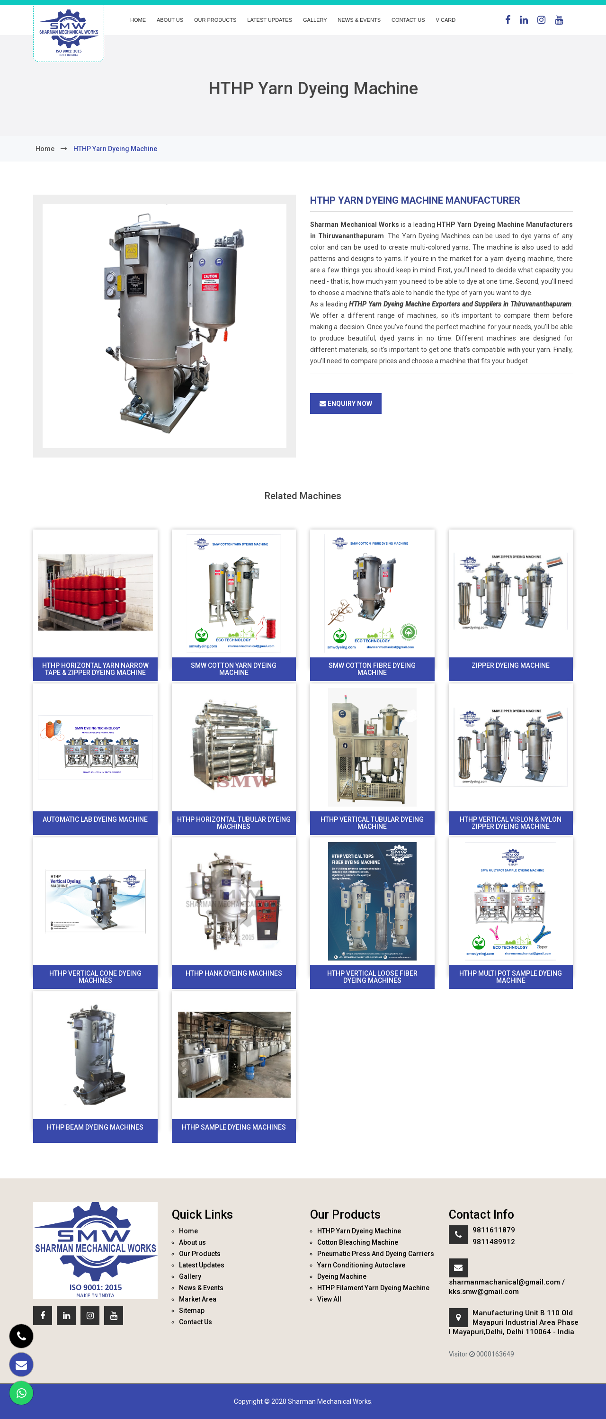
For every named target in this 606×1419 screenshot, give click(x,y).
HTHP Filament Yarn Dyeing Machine (373, 1288)
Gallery (315, 20)
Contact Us (408, 20)
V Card (446, 20)
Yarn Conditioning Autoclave (361, 1265)
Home (138, 20)
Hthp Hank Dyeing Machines (234, 973)
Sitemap (192, 1310)
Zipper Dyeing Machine (511, 665)
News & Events (359, 20)
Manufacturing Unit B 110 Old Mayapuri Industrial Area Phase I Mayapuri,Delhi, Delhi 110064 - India (514, 1322)
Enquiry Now (346, 403)
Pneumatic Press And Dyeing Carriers (375, 1253)
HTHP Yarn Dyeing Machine (359, 1231)
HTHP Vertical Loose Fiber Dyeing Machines (372, 977)
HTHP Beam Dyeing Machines (95, 1127)
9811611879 (493, 1230)
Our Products (215, 20)
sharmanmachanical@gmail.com (504, 1282)
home (45, 149)
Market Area (197, 1299)
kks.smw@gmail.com (484, 1291)
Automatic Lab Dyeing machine (95, 819)
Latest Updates (269, 20)
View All (329, 1299)
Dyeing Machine (341, 1276)
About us (170, 20)
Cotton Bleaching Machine (357, 1242)
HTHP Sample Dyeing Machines (234, 1127)
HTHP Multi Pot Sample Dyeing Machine (510, 977)
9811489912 (493, 1242)
